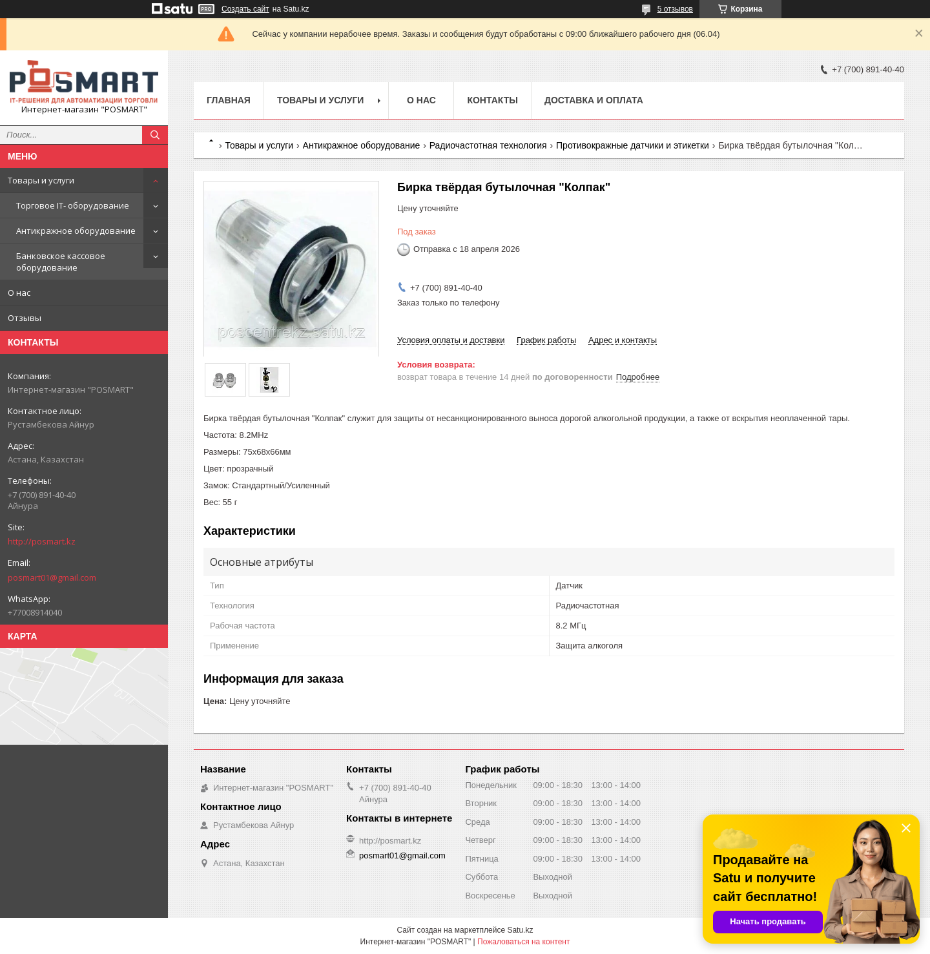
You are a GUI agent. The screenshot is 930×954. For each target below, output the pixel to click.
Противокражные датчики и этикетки (632, 145)
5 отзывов (675, 9)
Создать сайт (245, 9)
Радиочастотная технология (488, 145)
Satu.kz (520, 930)
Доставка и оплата (593, 100)
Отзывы (24, 318)
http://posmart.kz (42, 541)
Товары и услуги (41, 180)
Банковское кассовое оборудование (60, 261)
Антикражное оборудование (76, 230)
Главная (229, 100)
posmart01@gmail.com (52, 577)
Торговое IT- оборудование (72, 205)
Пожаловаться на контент (523, 941)
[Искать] (155, 135)
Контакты (492, 100)
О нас (19, 292)
